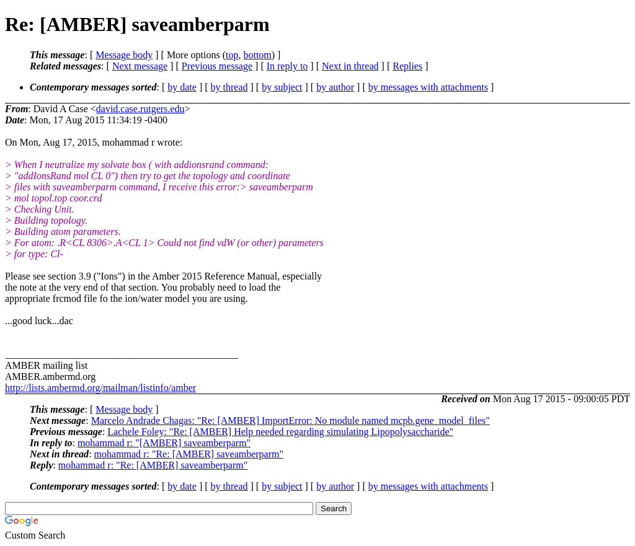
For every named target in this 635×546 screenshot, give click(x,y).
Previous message (217, 66)
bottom (257, 55)
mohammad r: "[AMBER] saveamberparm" (164, 443)
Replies (407, 66)
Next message (139, 66)
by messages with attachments (428, 87)
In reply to (287, 66)
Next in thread (350, 66)
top (232, 55)
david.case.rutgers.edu (140, 108)
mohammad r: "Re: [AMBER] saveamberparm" (188, 454)
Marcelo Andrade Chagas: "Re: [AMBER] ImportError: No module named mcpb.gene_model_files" (290, 420)
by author (335, 87)
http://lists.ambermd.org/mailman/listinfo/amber (100, 387)
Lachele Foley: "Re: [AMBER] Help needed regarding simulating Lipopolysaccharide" (280, 431)
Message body (124, 55)
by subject (282, 87)
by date (182, 87)
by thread (229, 87)
